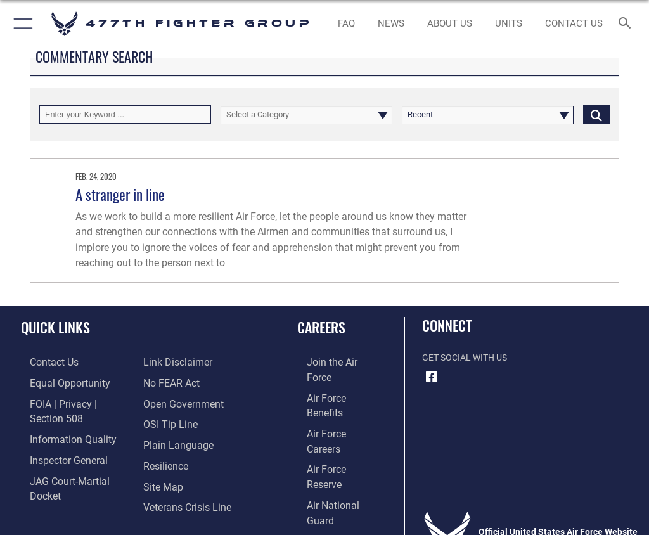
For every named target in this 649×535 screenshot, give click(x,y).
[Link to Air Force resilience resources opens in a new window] (162, 439)
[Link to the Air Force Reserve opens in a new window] (331, 420)
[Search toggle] (627, 24)
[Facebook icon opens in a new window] (431, 377)
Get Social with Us (464, 357)
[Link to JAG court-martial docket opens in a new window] (71, 458)
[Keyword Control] (125, 114)
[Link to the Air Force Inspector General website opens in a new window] (56, 439)
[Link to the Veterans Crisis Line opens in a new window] (182, 478)
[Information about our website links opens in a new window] (50, 478)
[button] (20, 24)
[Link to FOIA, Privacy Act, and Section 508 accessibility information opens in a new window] (74, 400)
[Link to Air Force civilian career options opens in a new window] (326, 458)
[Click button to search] (596, 114)
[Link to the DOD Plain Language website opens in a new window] (174, 420)
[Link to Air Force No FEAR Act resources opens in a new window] (168, 361)
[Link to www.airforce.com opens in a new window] (331, 361)
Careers (321, 327)
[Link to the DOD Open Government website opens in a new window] (179, 381)
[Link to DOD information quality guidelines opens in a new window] (59, 420)
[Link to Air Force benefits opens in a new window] (331, 381)
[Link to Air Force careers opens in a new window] (330, 400)
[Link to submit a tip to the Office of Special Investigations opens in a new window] (166, 400)
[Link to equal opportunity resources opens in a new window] (57, 381)
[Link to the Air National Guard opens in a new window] (333, 439)
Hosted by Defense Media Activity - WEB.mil (325, 507)
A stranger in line (120, 194)
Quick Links (55, 327)
